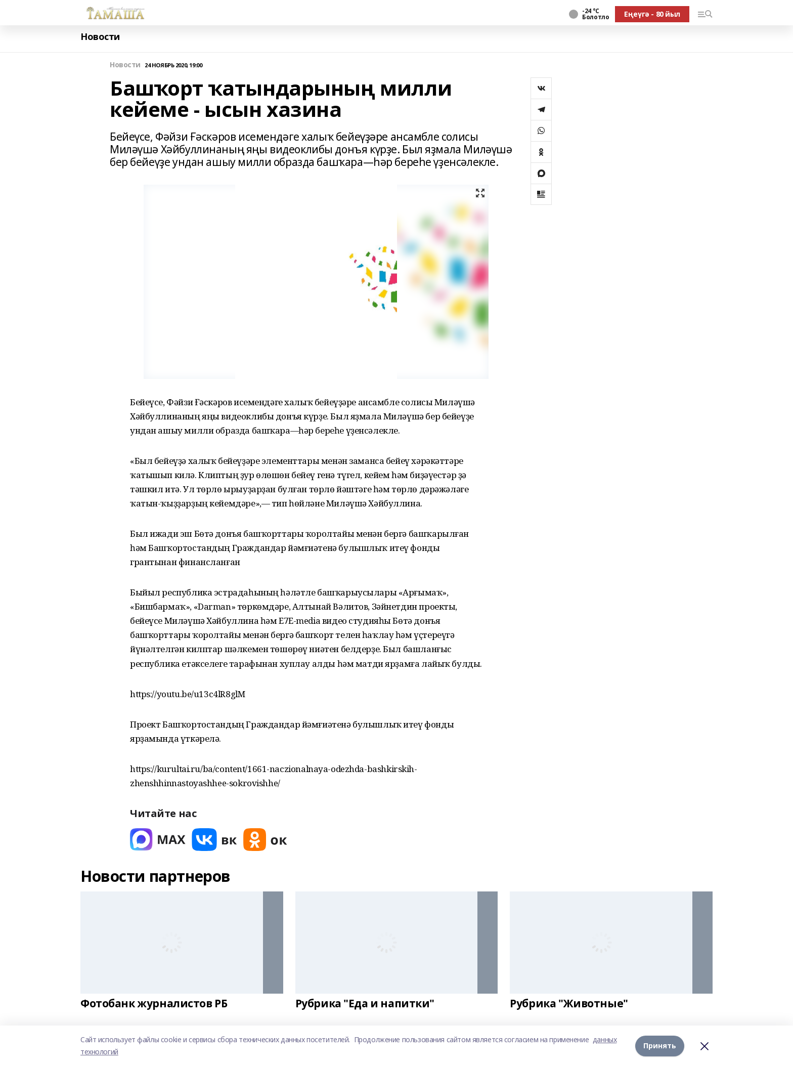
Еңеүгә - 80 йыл (652, 14)
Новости (100, 36)
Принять (659, 1045)
